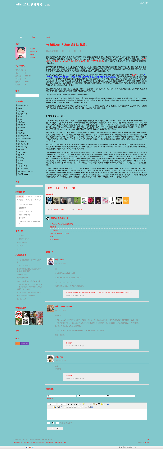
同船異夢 (53, 227)
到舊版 (47, 5)
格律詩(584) (21, 133)
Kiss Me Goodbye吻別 (26, 204)
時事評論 (57, 209)
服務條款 (41, 442)
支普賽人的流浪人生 (25, 211)
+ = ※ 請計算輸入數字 (59, 423)
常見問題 (34, 442)
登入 (120, 447)
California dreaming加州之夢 (59, 233)
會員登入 (50, 399)
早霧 (51, 236)
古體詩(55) (21, 122)
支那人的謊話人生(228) (25, 171)
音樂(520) (21, 163)
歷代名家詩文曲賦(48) (25, 138)
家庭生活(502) (22, 152)
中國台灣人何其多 (25, 215)
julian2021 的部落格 (28, 4)
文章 (20, 37)
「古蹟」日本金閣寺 (23, 265)
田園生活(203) (22, 166)
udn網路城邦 (144, 3)
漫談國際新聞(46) (23, 168)
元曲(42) (20, 108)
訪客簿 (47, 37)
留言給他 (32, 57)
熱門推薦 (38, 200)
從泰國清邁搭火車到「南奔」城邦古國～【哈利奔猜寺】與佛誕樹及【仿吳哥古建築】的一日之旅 (29, 287)
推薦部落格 (33, 52)
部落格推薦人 (20, 308)
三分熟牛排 (54, 230)
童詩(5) (20, 116)
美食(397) (21, 158)
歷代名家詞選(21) (23, 136)
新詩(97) (20, 119)
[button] (53, 404)
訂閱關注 (32, 54)
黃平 (67, 295)
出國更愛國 (22, 208)
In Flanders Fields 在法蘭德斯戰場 (61, 224)
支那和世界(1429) (23, 144)
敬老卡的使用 (21, 299)
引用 (65, 188)
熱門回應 (29, 200)
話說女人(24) (22, 111)
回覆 (50, 188)
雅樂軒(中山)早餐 (22, 278)
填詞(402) (21, 130)
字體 (49, 404)
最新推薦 (38, 196)
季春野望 (22, 218)
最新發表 (20, 196)
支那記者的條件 (22, 242)
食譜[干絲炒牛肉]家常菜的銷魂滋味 (28, 281)
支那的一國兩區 (55, 239)
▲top (148, 439)
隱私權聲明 (58, 442)
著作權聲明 (49, 442)
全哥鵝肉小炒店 (22, 274)
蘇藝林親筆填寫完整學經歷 (26, 296)
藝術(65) (20, 160)
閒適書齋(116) (22, 114)
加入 (124, 447)
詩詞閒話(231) (22, 141)
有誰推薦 (50, 194)
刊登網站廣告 (17, 442)
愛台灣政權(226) (23, 106)
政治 (62, 209)
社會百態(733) (22, 149)
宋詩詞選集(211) (23, 174)
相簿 (34, 37)
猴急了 (19, 249)
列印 (73, 188)
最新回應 (29, 196)
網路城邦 (130, 447)
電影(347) (21, 155)
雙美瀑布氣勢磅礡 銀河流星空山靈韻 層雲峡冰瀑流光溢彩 (29, 270)
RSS (17, 343)
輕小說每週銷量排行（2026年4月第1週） (29, 261)
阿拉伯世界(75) (23, 125)
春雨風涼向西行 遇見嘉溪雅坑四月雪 (29, 292)
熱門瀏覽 (20, 200)
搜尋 (41, 95)
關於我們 (27, 442)
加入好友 (32, 49)
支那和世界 (79, 209)
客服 (65, 442)
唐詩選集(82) (22, 127)
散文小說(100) (22, 147)
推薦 (57, 188)
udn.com (147, 442)
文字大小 (60, 404)
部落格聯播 (24, 343)
